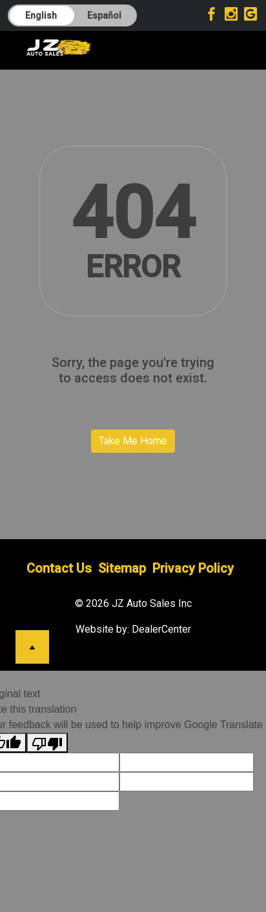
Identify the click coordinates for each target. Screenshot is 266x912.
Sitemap (122, 568)
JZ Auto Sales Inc (152, 603)
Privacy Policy (193, 568)
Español (104, 15)
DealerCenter (161, 629)
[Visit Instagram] (233, 15)
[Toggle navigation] (225, 47)
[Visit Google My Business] (250, 15)
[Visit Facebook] (213, 15)
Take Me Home (133, 441)
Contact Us (59, 568)
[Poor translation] (47, 743)
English (41, 15)
